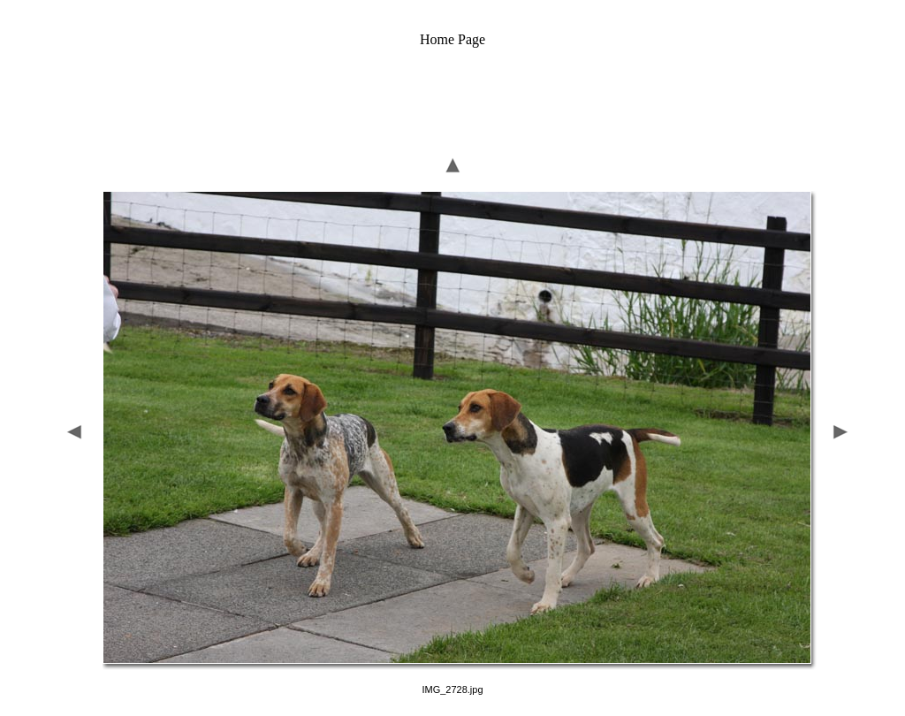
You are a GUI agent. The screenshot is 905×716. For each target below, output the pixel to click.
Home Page (452, 39)
